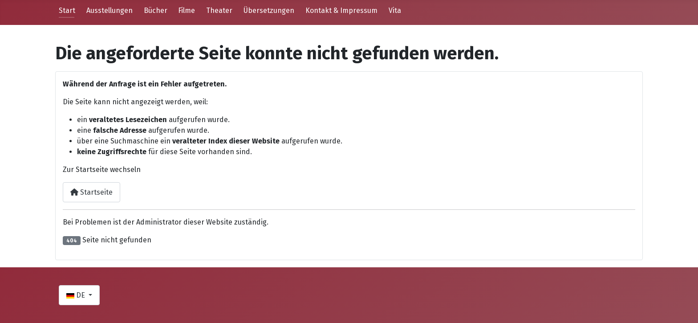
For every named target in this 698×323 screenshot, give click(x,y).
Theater (219, 10)
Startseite (91, 192)
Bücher (155, 10)
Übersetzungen (268, 10)
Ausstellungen (109, 10)
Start (67, 10)
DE (76, 295)
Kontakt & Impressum (341, 10)
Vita (395, 10)
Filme (186, 10)
